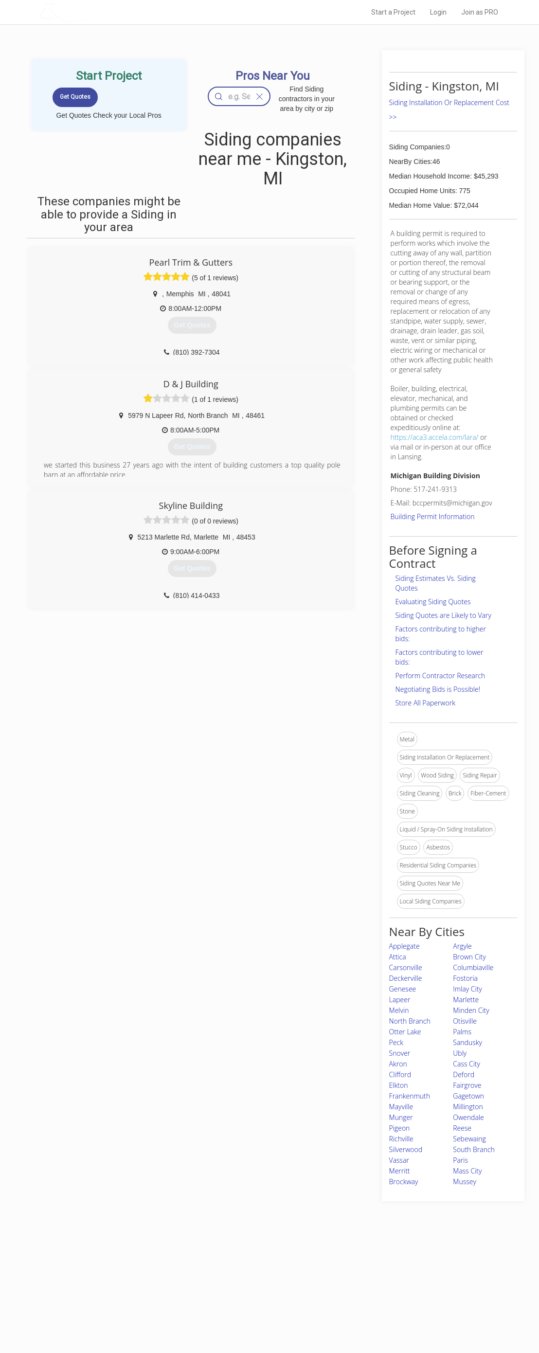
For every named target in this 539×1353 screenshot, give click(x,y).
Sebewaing (469, 1138)
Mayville (401, 1106)
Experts (229, 1282)
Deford (463, 1074)
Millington (468, 1106)
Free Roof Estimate (137, 1303)
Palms (462, 1031)
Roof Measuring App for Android (262, 1314)
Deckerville (405, 978)
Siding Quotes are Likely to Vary (443, 615)
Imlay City (467, 988)
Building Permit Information (433, 516)
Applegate (404, 946)
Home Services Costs (140, 1270)
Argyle (462, 946)
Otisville (465, 1021)
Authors (365, 1292)
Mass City (467, 1170)
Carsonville (405, 967)
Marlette (466, 999)
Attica (397, 956)
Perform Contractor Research (440, 675)
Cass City (466, 1063)
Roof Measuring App (246, 1292)
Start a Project (393, 12)
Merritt (399, 1170)
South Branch (474, 1149)
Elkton (398, 1085)
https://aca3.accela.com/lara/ (435, 437)
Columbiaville (473, 967)
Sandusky (467, 1042)
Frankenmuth (409, 1095)
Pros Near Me (129, 1282)
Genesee (402, 988)
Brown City (469, 956)
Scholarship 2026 (378, 1270)
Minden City (471, 1010)
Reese (462, 1128)
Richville (401, 1138)
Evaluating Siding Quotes (433, 601)
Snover (400, 1053)
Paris (460, 1160)
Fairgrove (467, 1085)
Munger (401, 1117)
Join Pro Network (242, 1270)
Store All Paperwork (425, 702)
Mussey (464, 1181)
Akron (398, 1063)
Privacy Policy (373, 1282)
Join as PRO (479, 12)
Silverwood (405, 1149)
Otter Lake (405, 1031)
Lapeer (400, 999)
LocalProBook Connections (391, 1303)
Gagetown (468, 1095)
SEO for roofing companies (390, 1314)
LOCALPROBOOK (95, 12)
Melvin (399, 1010)
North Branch (410, 1021)
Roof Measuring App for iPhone (260, 1303)
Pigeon (399, 1128)
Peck (396, 1042)
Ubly (460, 1053)
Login (438, 12)
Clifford (400, 1074)
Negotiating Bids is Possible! (437, 689)
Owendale (468, 1117)
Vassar (399, 1160)
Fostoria (465, 978)
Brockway (403, 1181)
